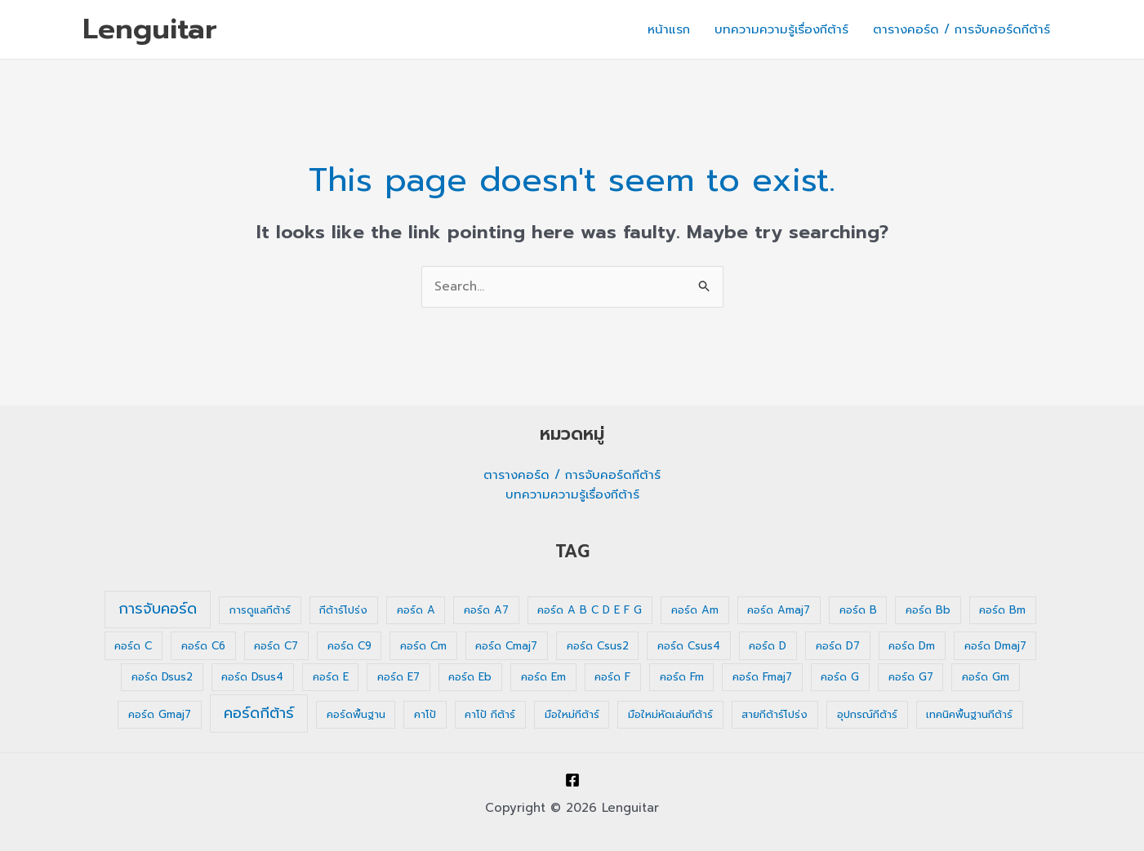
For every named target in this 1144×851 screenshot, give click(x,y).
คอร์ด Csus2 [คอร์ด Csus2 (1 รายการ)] (598, 646)
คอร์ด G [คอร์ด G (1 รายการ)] (840, 677)
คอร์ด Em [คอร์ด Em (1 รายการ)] (543, 677)
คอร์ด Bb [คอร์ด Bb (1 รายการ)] (928, 610)
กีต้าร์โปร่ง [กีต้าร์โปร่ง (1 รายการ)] (343, 610)
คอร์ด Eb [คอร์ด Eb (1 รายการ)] (470, 677)
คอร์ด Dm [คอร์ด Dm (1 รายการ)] (911, 646)
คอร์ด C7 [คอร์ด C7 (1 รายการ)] (276, 646)
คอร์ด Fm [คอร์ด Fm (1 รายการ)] (682, 677)
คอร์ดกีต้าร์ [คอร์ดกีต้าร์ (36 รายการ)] (259, 713)
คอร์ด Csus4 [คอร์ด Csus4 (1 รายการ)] (688, 646)
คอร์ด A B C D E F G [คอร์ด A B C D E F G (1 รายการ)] (589, 610)
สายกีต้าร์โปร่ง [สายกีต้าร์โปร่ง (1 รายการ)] (774, 714)
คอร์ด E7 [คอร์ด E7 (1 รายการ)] (398, 677)
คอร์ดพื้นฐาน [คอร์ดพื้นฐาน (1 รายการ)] (356, 714)
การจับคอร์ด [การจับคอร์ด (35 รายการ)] (157, 608)
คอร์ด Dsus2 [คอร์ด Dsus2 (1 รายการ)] (162, 677)
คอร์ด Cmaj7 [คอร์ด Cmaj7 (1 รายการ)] (506, 646)
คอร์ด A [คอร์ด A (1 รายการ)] (416, 610)
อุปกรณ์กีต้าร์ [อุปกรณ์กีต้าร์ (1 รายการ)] (867, 714)
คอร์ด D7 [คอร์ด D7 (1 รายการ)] (838, 646)
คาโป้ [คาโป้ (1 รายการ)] (425, 714)
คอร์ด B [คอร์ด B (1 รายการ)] (858, 610)
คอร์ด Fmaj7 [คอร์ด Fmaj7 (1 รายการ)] (762, 677)
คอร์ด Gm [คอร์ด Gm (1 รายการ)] (985, 677)
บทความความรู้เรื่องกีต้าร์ (781, 29)
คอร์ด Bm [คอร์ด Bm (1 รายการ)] (1002, 610)
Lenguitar (149, 29)
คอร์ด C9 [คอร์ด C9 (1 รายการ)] (349, 646)
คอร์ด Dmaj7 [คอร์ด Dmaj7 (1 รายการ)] (995, 646)
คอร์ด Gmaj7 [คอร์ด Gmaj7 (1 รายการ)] (159, 714)
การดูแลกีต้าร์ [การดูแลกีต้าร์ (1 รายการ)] (260, 610)
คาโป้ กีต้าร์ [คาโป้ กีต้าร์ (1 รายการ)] (490, 714)
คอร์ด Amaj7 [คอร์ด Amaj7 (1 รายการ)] (778, 610)
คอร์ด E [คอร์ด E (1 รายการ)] (331, 677)
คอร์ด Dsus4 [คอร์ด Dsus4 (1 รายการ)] (252, 677)
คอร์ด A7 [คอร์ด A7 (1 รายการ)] (486, 610)
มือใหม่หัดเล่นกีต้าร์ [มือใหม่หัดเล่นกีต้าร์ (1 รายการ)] (670, 714)
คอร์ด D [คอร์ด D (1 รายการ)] (767, 646)
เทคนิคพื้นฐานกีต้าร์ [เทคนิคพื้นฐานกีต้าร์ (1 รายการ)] (969, 714)
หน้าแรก (669, 29)
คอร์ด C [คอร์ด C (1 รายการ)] (133, 646)
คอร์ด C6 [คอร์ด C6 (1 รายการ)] (203, 646)
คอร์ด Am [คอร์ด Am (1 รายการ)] (695, 610)
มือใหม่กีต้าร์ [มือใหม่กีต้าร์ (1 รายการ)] (572, 714)
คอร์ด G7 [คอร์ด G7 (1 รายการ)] (910, 677)
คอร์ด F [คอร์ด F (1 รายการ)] (612, 677)
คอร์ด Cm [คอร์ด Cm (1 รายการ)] (423, 646)
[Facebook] (572, 780)
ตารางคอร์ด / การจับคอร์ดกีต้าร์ (961, 29)
